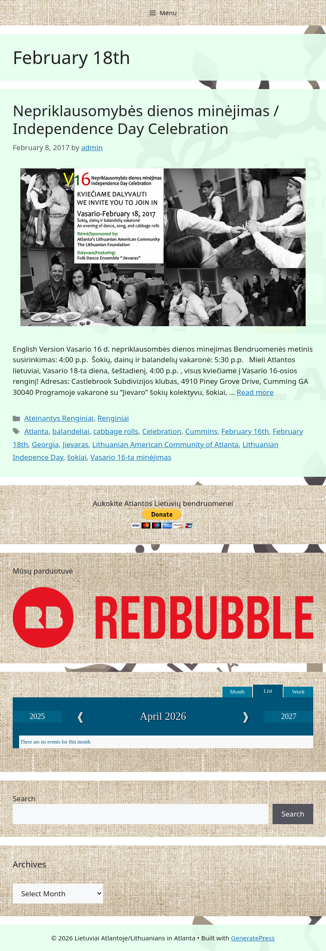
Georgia (45, 444)
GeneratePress (253, 938)
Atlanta (36, 431)
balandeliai (70, 431)
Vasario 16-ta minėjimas (130, 457)
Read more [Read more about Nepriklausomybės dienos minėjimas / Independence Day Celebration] (255, 392)
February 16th (245, 431)
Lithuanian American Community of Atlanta (165, 444)
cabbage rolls (115, 431)
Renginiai (113, 418)
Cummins (201, 431)
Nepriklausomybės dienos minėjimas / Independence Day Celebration (146, 119)
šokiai (77, 457)
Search (24, 798)
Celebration (161, 431)
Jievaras (76, 444)
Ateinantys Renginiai (58, 418)
